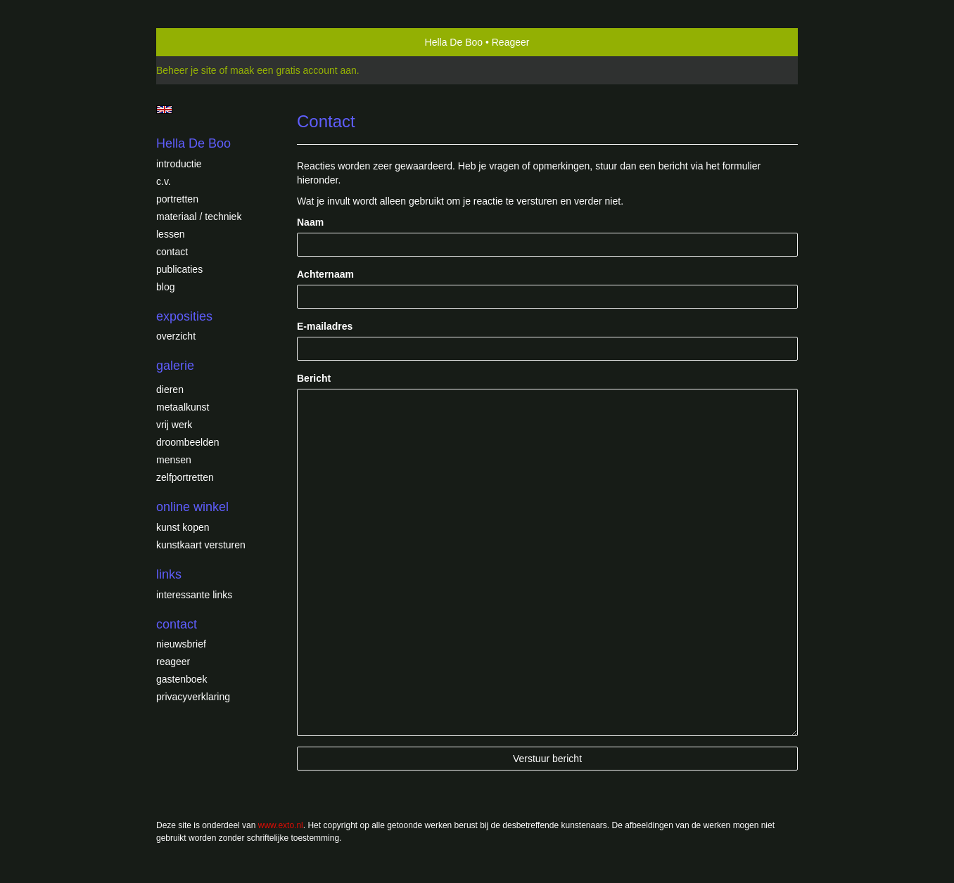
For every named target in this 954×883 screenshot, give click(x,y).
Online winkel (192, 507)
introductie (179, 163)
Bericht (314, 378)
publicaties (179, 269)
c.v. (163, 181)
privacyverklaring (193, 696)
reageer (173, 661)
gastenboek (181, 679)
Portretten (177, 199)
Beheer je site (186, 70)
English (164, 109)
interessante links (194, 594)
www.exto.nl (280, 825)
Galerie (175, 366)
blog (165, 286)
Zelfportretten (185, 477)
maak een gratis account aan (293, 70)
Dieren (170, 389)
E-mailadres (324, 326)
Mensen (173, 459)
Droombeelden (188, 442)
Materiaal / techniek (198, 216)
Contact (172, 251)
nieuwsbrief (181, 644)
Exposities (184, 316)
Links (169, 574)
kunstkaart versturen (201, 544)
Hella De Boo (454, 42)
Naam (310, 222)
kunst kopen (183, 527)
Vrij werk (174, 424)
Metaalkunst (182, 407)
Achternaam (325, 274)
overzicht (176, 336)
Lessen (170, 234)
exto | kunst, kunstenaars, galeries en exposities (196, 42)
